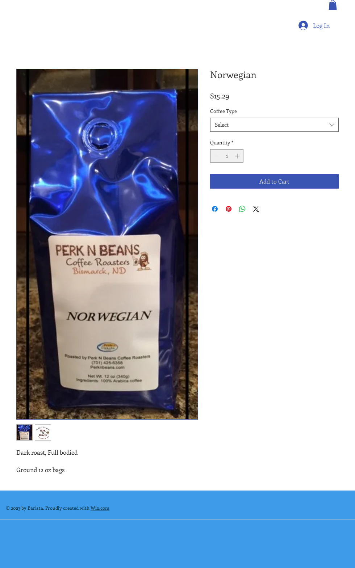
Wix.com (100, 508)
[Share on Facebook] (214, 209)
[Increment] (237, 156)
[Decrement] (215, 156)
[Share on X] (256, 209)
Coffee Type (223, 111)
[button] (333, 5)
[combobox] (274, 125)
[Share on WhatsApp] (242, 209)
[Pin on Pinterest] (228, 209)
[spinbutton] (226, 156)
